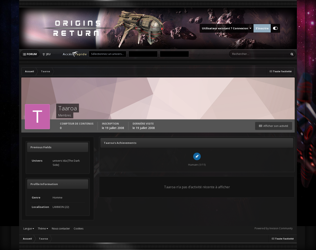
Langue (28, 228)
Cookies (78, 228)
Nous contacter (61, 228)
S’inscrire (262, 28)
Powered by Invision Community (274, 228)
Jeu (48, 54)
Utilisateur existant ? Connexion (226, 28)
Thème (43, 228)
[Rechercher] (242, 54)
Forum (32, 54)
